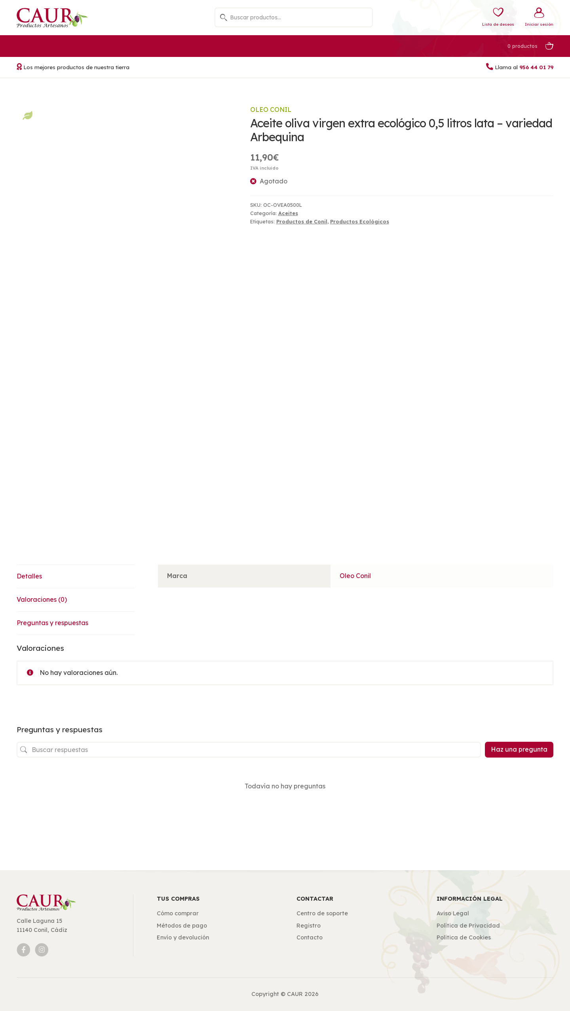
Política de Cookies (464, 937)
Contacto (309, 937)
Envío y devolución (183, 937)
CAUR (295, 994)
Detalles (29, 576)
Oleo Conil (270, 109)
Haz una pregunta (519, 749)
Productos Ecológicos (359, 221)
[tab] (76, 576)
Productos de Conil (301, 221)
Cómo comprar (178, 913)
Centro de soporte (322, 913)
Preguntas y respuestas (52, 623)
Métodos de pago (182, 925)
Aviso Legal (453, 913)
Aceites (288, 213)
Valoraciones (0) (42, 599)
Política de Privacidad (468, 925)
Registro (308, 925)
